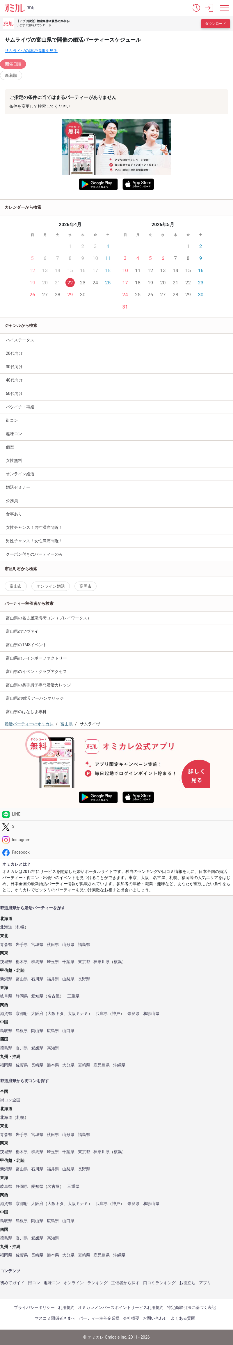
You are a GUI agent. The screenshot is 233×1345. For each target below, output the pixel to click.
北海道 (6, 927)
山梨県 (68, 979)
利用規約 (66, 1307)
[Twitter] (116, 827)
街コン (12, 420)
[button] (196, 7)
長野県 (84, 979)
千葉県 (68, 961)
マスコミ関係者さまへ (55, 1318)
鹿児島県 (101, 1065)
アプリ (205, 1282)
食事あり (14, 514)
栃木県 (22, 961)
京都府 (22, 1013)
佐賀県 (22, 1065)
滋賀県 (6, 1013)
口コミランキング (159, 1282)
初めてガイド (12, 1282)
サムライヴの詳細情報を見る (31, 50)
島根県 (22, 1030)
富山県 (22, 979)
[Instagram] (116, 839)
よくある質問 (183, 1318)
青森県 (6, 944)
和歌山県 (151, 1013)
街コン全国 (10, 1100)
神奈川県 (101, 961)
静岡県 (22, 996)
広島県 (53, 1030)
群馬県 (37, 961)
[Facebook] (116, 852)
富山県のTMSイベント (26, 644)
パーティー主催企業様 (99, 1318)
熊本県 (53, 1065)
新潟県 (6, 979)
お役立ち (187, 1282)
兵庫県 (102, 1013)
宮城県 (37, 944)
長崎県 (37, 1065)
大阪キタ (55, 1013)
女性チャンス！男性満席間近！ (34, 527)
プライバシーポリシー (34, 1307)
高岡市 (85, 586)
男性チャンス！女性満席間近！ (34, 540)
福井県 (53, 979)
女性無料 (14, 460)
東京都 (84, 961)
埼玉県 (53, 961)
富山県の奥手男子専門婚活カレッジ (38, 685)
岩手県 (22, 944)
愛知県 (37, 996)
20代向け (14, 353)
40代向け (14, 380)
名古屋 (53, 996)
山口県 (68, 1030)
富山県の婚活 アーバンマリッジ (35, 698)
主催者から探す (125, 1282)
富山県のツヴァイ (22, 631)
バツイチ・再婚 (20, 407)
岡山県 (37, 1030)
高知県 (53, 1047)
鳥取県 (6, 1030)
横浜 (118, 961)
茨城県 (6, 961)
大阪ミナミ (78, 1013)
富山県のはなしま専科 (26, 711)
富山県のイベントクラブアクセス (36, 671)
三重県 (73, 996)
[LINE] (116, 814)
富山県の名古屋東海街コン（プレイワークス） (48, 618)
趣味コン (52, 1282)
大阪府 (37, 1013)
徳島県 (6, 1047)
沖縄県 (119, 1065)
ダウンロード (215, 24)
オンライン (73, 1282)
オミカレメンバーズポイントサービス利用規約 (120, 1307)
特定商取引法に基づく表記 (191, 1307)
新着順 (11, 75)
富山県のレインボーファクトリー (36, 658)
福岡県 (6, 1065)
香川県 (22, 1047)
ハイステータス (20, 340)
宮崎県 (84, 1065)
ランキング (97, 1282)
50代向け (14, 393)
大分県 (68, 1065)
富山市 (16, 586)
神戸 (116, 1013)
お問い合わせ (155, 1318)
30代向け (14, 366)
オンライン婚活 (20, 474)
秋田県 (53, 944)
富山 (30, 8)
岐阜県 (6, 996)
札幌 (20, 927)
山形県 (68, 944)
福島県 (84, 944)
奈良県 (133, 1013)
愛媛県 (37, 1047)
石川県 (37, 979)
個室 (10, 447)
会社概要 (131, 1318)
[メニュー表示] (224, 8)
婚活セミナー (18, 487)
